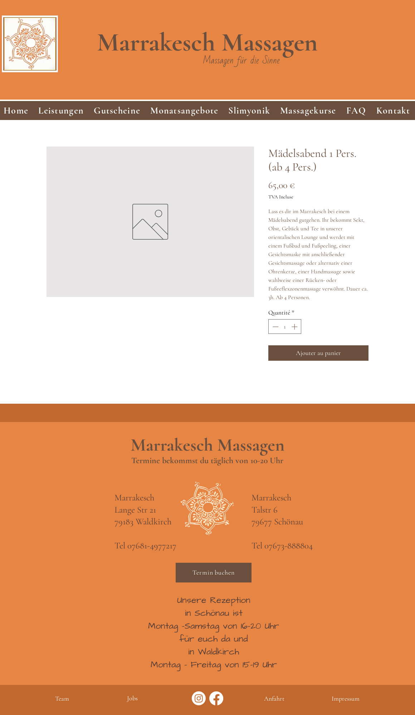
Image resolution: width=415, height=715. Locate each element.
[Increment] (295, 327)
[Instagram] (199, 698)
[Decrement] (274, 327)
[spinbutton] (285, 327)
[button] (61, 110)
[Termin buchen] (214, 572)
